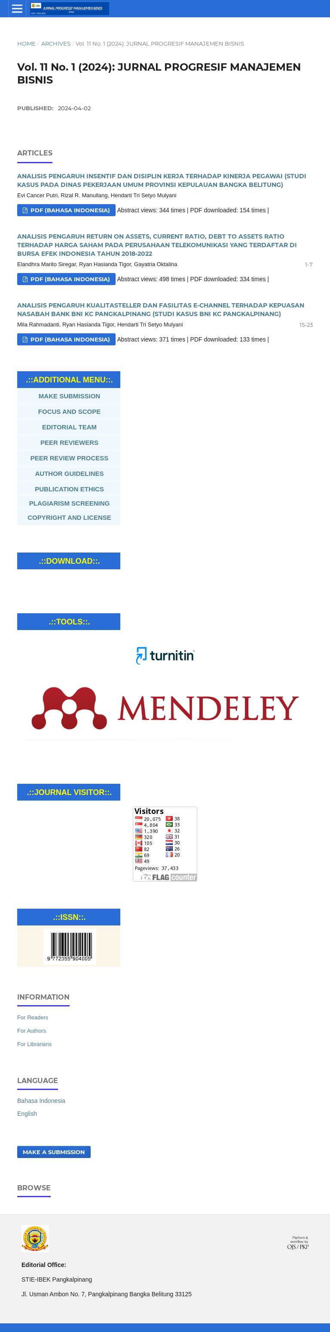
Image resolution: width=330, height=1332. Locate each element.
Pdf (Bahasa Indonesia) (69, 210)
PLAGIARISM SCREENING (69, 503)
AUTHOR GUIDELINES (69, 473)
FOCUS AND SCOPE (69, 411)
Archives (55, 43)
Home (26, 43)
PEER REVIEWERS (69, 442)
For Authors (31, 1031)
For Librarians (34, 1044)
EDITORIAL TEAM (69, 427)
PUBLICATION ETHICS (69, 489)
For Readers (32, 1017)
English (27, 1113)
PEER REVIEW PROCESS (70, 458)
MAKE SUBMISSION (69, 396)
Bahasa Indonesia (41, 1100)
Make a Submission (54, 1152)
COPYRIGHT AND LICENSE (69, 517)
